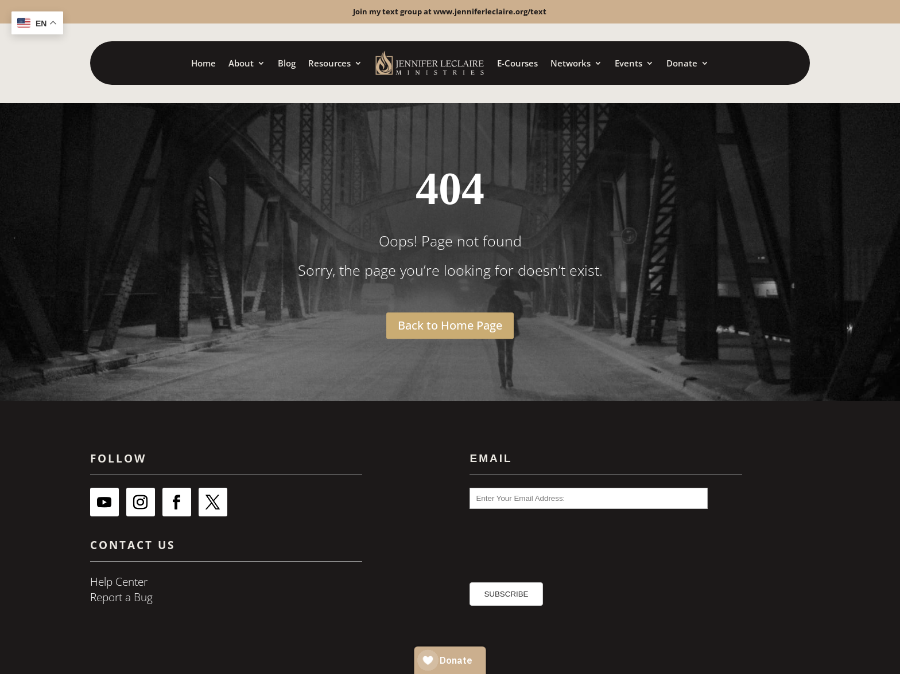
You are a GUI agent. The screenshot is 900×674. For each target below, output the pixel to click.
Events (628, 63)
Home (203, 63)
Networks (570, 63)
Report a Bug (121, 597)
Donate (681, 63)
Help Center (119, 581)
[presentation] (535, 540)
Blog (287, 63)
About (241, 63)
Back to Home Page (450, 325)
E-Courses (517, 63)
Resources (329, 63)
